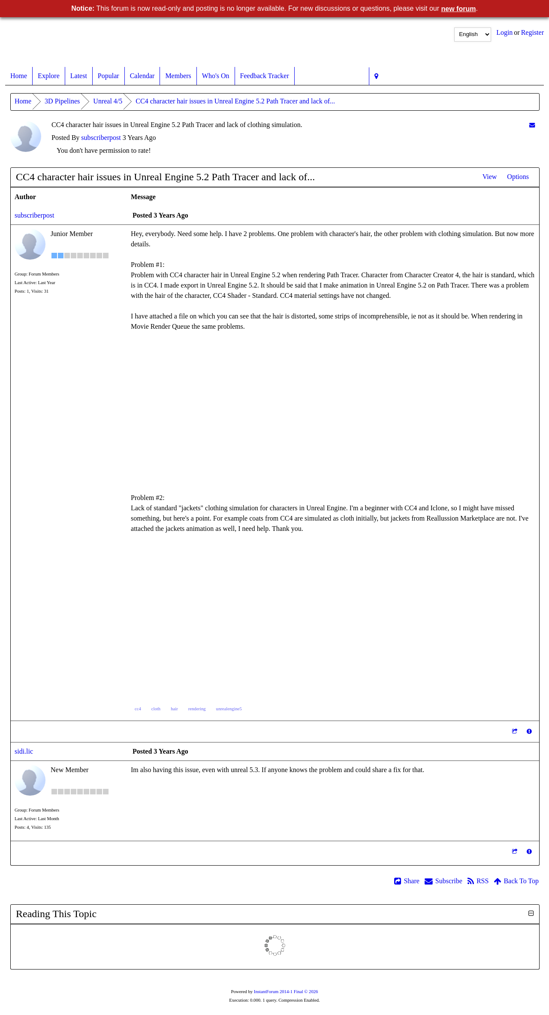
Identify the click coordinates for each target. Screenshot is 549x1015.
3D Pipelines (62, 101)
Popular (108, 76)
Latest (78, 76)
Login (504, 32)
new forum (458, 8)
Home (18, 76)
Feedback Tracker (264, 76)
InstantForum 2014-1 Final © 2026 (286, 991)
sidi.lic (24, 751)
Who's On (216, 76)
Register (532, 32)
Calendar (142, 76)
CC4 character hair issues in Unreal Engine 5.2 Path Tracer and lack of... (235, 101)
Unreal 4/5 (107, 101)
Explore (49, 76)
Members (178, 76)
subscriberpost (101, 137)
